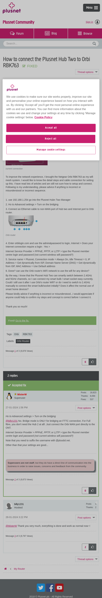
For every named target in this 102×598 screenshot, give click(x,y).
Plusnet (12, 7)
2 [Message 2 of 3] (15, 479)
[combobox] (51, 44)
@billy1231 (12, 420)
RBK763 (27, 334)
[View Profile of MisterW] (22, 394)
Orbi (16, 334)
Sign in (89, 22)
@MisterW (11, 526)
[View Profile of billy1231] (19, 97)
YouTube (59, 588)
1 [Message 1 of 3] (15, 351)
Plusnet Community (18, 22)
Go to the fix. (22, 320)
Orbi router (10, 235)
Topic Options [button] (87, 71)
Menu (92, 8)
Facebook (50, 588)
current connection (14, 169)
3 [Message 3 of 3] (15, 536)
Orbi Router (23, 341)
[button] (86, 124)
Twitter (41, 588)
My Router (19, 81)
